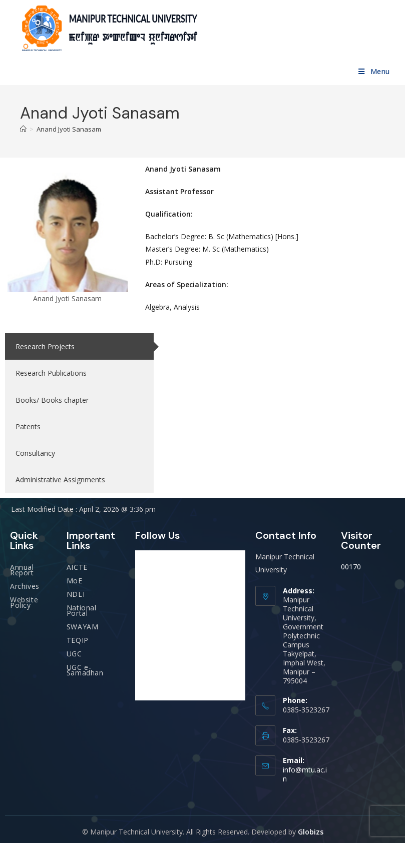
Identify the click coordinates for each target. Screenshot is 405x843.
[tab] (79, 346)
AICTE (77, 567)
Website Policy (24, 602)
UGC (74, 653)
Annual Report (22, 569)
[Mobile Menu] (374, 71)
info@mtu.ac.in (305, 774)
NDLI (76, 594)
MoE (75, 580)
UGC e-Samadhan (85, 669)
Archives (25, 586)
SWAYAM (83, 626)
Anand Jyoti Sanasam (69, 129)
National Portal (82, 610)
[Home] (23, 129)
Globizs (310, 831)
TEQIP (78, 640)
